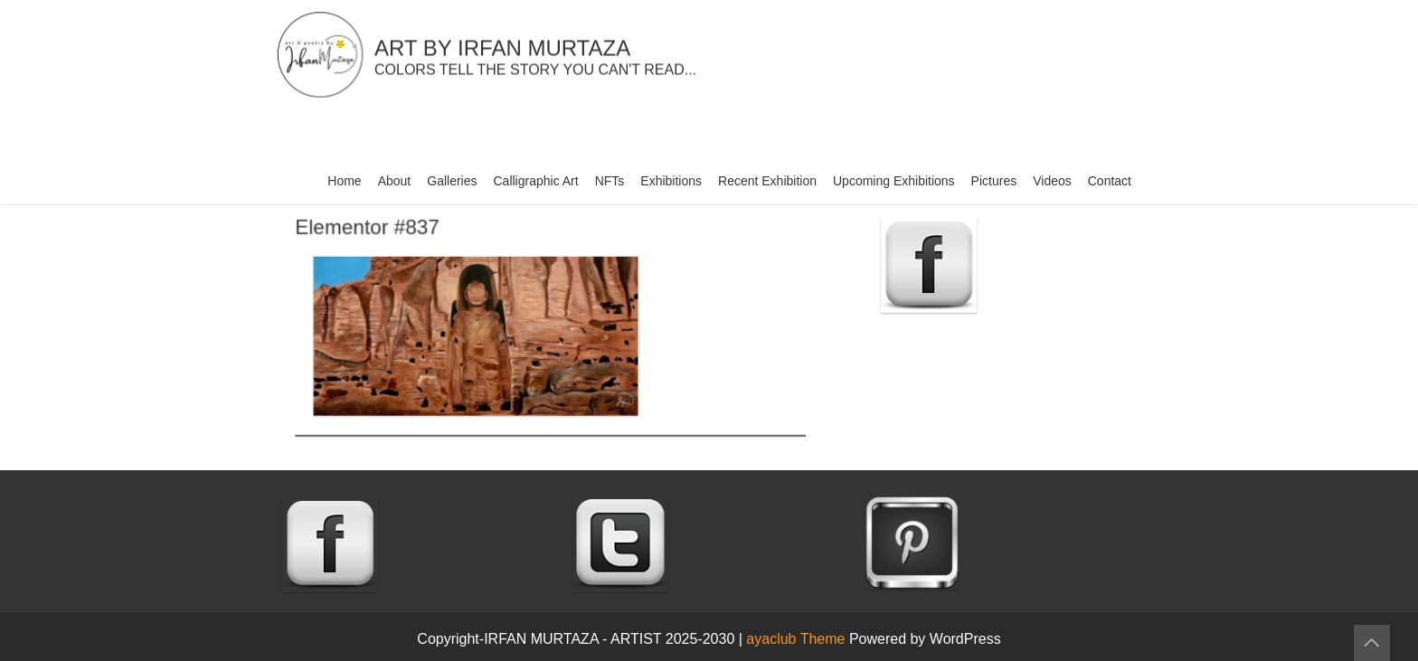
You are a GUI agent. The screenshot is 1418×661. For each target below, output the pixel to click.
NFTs (610, 181)
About (394, 181)
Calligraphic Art (536, 181)
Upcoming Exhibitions (894, 181)
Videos (1052, 181)
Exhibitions (671, 181)
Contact (1109, 181)
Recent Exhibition (767, 181)
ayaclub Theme (797, 638)
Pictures (994, 181)
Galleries (452, 181)
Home (344, 181)
